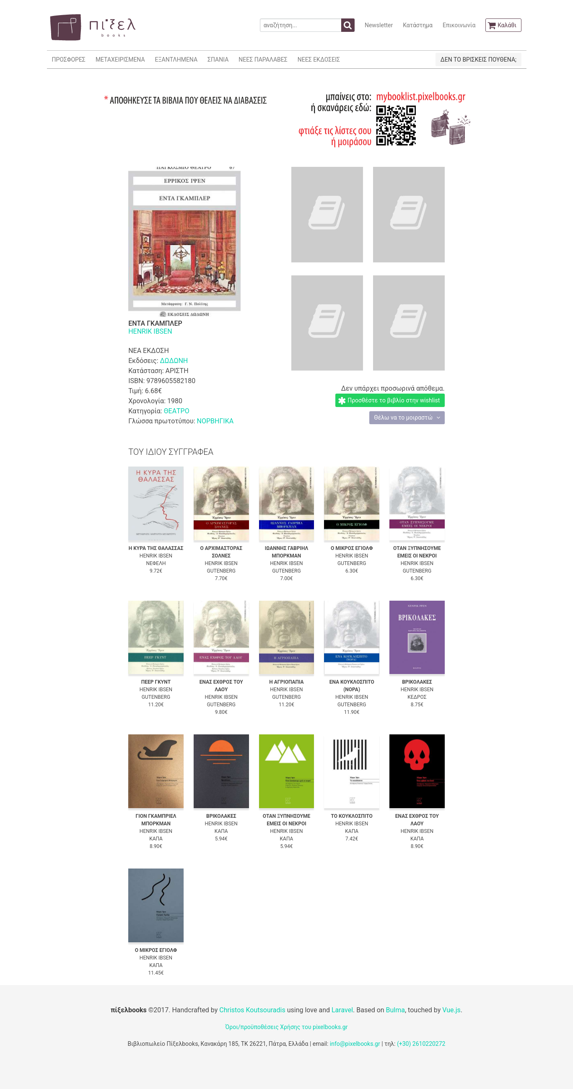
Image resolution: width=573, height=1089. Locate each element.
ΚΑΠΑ (156, 839)
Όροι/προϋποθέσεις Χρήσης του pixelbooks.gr (287, 1027)
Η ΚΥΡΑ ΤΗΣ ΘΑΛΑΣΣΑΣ (156, 548)
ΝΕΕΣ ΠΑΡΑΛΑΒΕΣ (263, 59)
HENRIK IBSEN (150, 331)
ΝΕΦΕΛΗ (156, 563)
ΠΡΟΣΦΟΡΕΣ (69, 59)
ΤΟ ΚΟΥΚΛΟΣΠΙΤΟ (352, 816)
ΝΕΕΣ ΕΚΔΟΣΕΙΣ (319, 59)
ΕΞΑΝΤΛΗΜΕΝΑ (176, 59)
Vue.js (451, 1010)
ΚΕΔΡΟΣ (416, 697)
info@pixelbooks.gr (355, 1043)
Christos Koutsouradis (252, 1010)
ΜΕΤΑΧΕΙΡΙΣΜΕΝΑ (120, 59)
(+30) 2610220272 (421, 1043)
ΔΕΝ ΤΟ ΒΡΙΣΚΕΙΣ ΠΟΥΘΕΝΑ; (478, 59)
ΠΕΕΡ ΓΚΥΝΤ (156, 682)
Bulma (395, 1010)
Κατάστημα (418, 25)
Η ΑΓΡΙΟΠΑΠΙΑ (286, 682)
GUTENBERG (221, 571)
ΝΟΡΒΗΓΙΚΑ (215, 421)
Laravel (342, 1010)
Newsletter (379, 25)
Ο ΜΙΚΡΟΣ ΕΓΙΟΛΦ (352, 548)
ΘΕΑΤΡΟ (176, 411)
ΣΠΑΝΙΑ (217, 59)
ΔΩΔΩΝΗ (174, 361)
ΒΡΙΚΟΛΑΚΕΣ (417, 682)
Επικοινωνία (459, 25)
